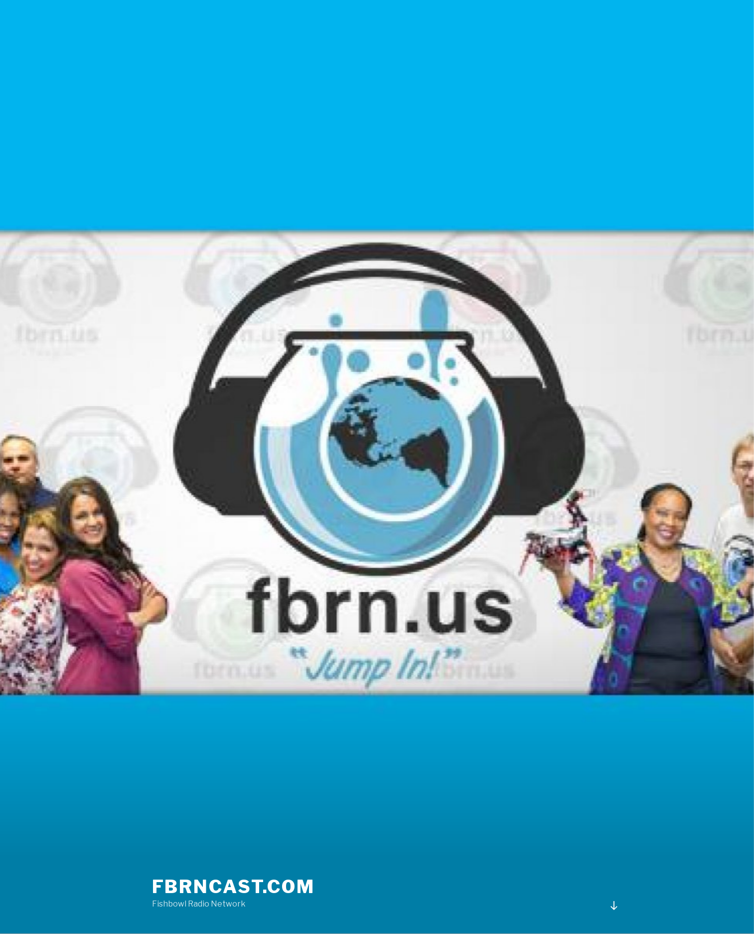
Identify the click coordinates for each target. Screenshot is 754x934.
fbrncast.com (233, 887)
